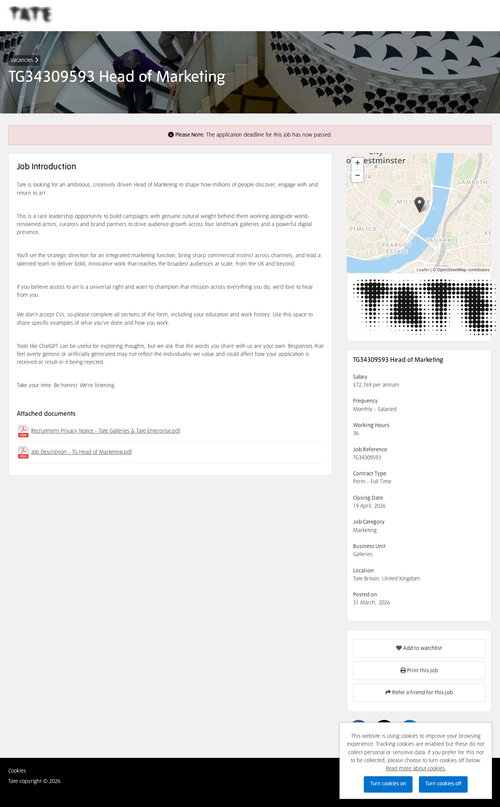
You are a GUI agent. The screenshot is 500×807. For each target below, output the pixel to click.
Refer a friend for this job (419, 693)
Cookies (17, 771)
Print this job (419, 671)
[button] (420, 205)
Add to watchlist (419, 648)
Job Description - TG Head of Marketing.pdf (81, 452)
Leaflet (423, 269)
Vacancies (24, 60)
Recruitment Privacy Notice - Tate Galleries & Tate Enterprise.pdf (105, 431)
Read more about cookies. (416, 768)
